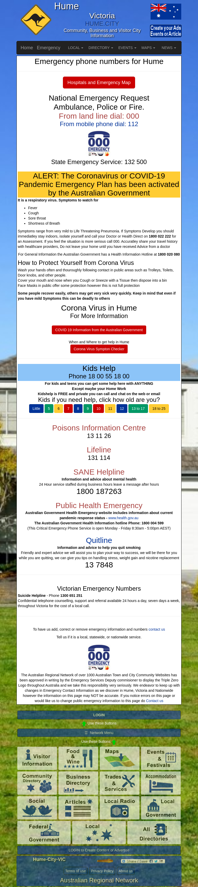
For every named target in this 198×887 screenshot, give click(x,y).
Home (27, 47)
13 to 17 (138, 408)
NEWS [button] (169, 48)
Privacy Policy (102, 871)
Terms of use (75, 871)
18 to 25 (159, 408)
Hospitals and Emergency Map (98, 82)
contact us (156, 629)
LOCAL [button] (75, 48)
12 (122, 408)
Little (36, 408)
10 (98, 408)
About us (126, 871)
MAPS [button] (148, 48)
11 (110, 408)
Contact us (154, 701)
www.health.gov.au (123, 518)
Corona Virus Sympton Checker (99, 349)
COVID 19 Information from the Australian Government (99, 330)
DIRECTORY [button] (100, 48)
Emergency (48, 47)
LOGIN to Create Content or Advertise (99, 850)
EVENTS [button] (127, 48)
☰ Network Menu (99, 733)
